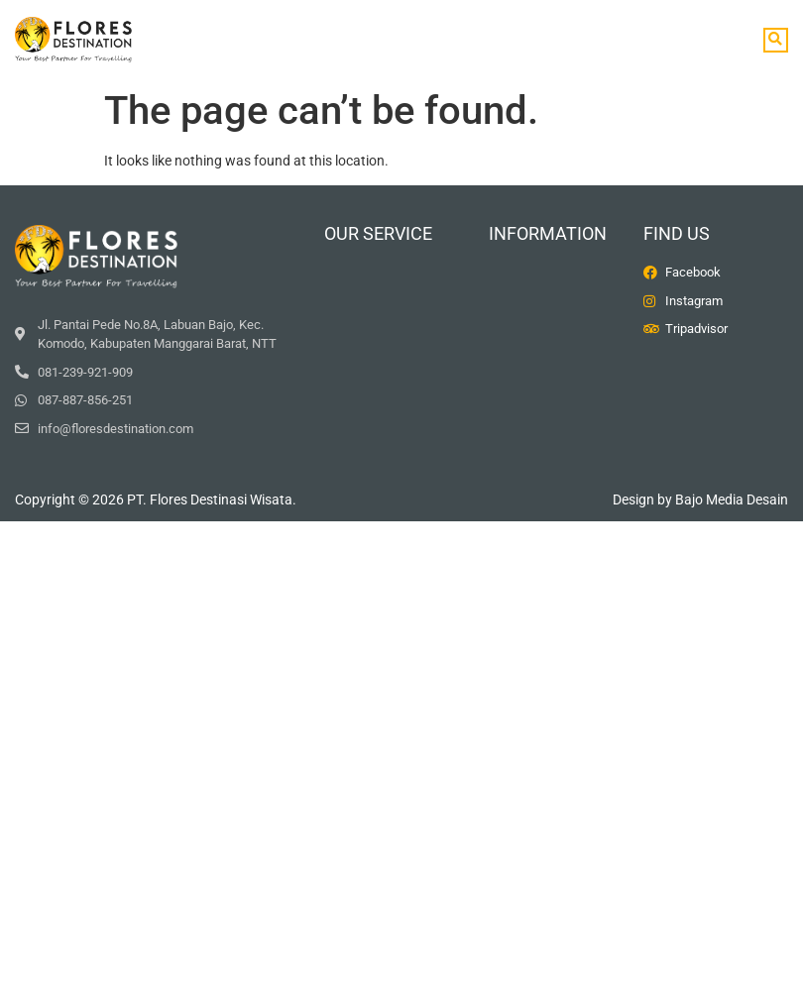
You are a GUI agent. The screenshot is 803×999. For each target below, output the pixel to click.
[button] (775, 40)
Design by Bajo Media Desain (700, 499)
